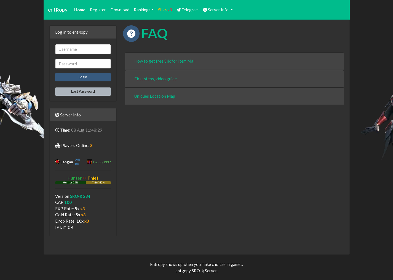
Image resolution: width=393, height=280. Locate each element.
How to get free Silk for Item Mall (165, 60)
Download (119, 9)
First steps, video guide (155, 78)
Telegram (188, 9)
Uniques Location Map (154, 96)
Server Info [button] (216, 9)
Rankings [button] (142, 9)
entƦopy (58, 9)
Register (98, 9)
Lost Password (83, 91)
